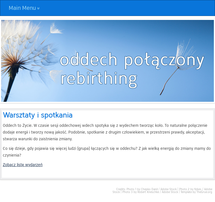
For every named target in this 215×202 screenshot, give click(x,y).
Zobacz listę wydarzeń (23, 164)
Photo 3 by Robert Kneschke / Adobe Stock (150, 192)
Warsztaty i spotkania (38, 115)
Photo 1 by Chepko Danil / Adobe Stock (152, 189)
